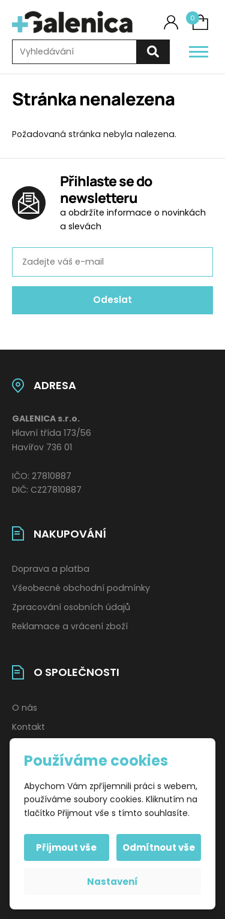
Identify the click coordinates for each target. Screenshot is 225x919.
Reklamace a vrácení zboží (70, 626)
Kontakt (28, 727)
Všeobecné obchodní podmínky (81, 588)
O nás (24, 708)
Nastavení (112, 881)
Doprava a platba (50, 569)
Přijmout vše (66, 847)
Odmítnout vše (158, 847)
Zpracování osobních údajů (71, 607)
